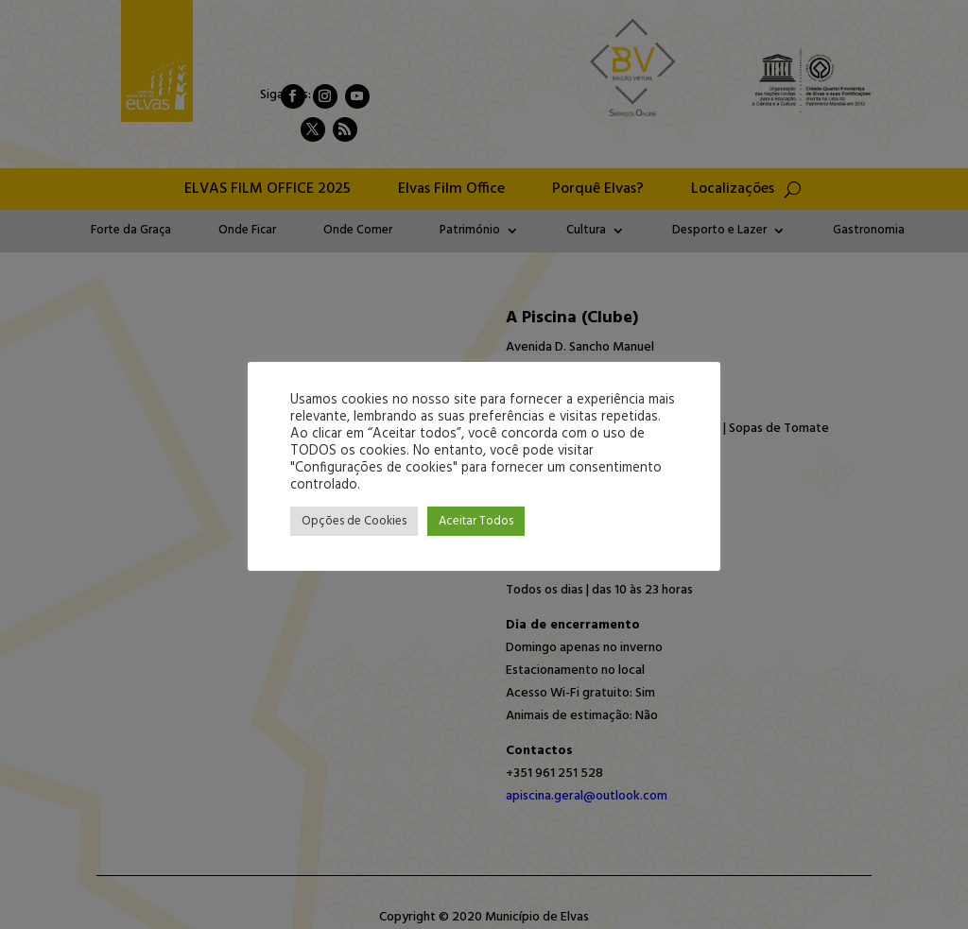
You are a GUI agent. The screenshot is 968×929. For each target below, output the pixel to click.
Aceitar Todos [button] (476, 521)
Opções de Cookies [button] (354, 521)
